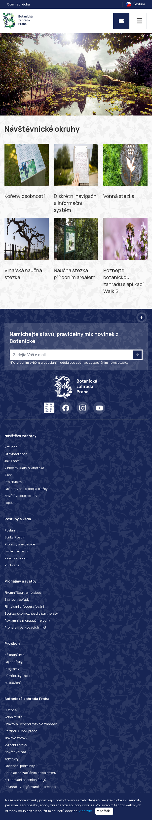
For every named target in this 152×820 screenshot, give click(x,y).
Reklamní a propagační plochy (27, 620)
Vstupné (10, 447)
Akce (8, 474)
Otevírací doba (18, 4)
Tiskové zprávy (15, 738)
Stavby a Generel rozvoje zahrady (30, 724)
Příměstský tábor (17, 675)
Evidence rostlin (16, 551)
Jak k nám (12, 461)
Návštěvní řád (15, 752)
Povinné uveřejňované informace (30, 786)
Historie (10, 710)
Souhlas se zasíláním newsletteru (30, 772)
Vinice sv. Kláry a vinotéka (24, 468)
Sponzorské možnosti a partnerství (31, 613)
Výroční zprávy (15, 745)
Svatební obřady (17, 599)
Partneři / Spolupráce (20, 731)
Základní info (14, 654)
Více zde (85, 811)
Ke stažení (12, 682)
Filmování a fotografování (24, 606)
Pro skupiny (13, 481)
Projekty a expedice (19, 544)
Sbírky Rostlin (14, 537)
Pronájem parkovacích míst (25, 627)
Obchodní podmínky (19, 765)
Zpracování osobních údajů (25, 779)
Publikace (11, 565)
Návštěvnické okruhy (20, 495)
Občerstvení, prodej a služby (26, 488)
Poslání (10, 530)
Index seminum (16, 558)
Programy (11, 668)
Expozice (11, 502)
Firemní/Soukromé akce (22, 592)
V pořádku (104, 811)
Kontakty (11, 759)
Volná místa (13, 717)
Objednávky (13, 661)
